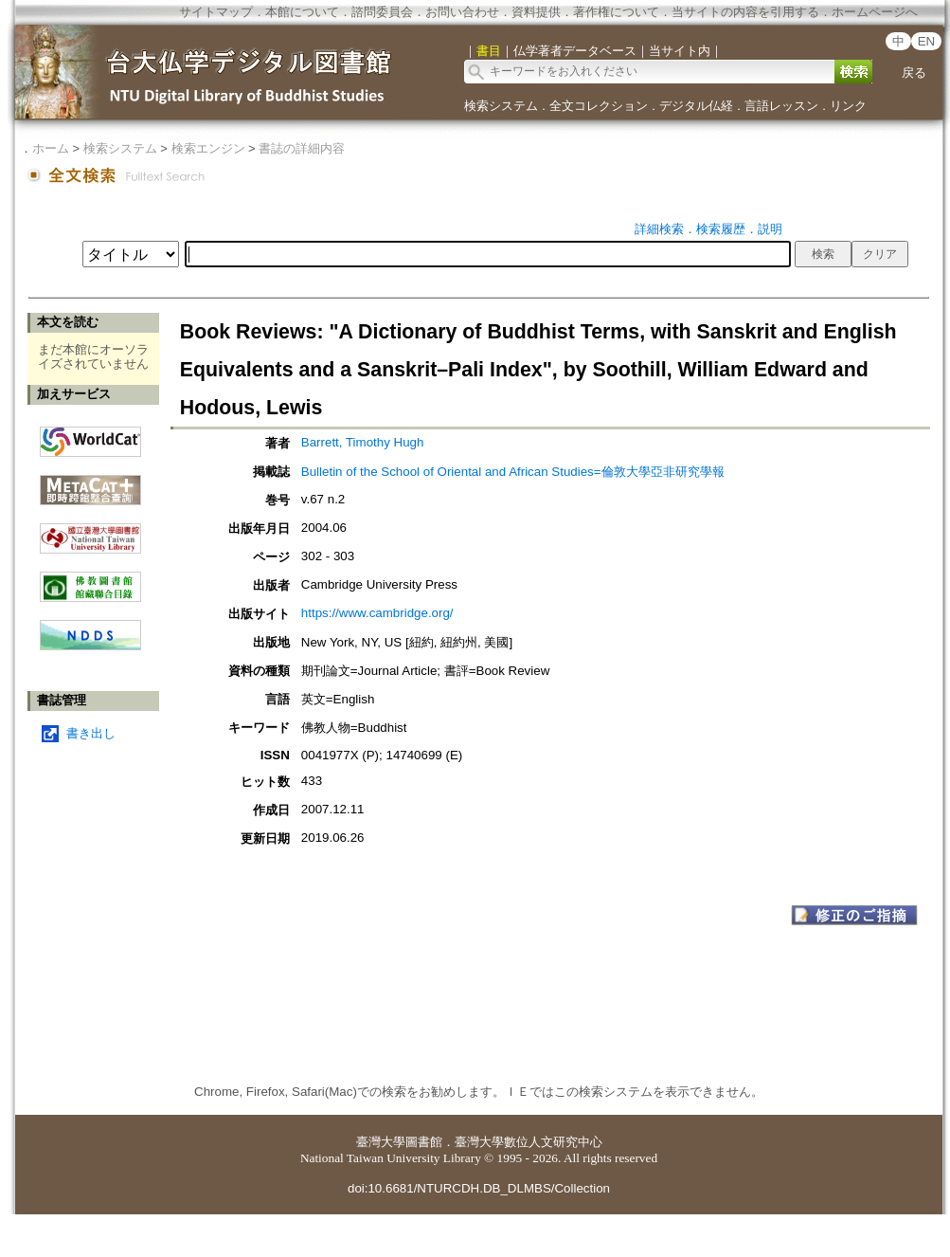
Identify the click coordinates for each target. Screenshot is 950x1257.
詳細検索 (659, 229)
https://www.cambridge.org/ (377, 613)
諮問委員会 (382, 12)
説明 (770, 229)
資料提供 (536, 12)
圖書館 (423, 1142)
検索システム (501, 106)
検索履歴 (720, 229)
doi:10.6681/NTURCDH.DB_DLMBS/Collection (479, 1188)
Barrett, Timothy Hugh (362, 442)
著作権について (616, 12)
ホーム (50, 148)
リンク (848, 106)
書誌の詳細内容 (302, 148)
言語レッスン (781, 106)
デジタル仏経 (696, 106)
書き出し (91, 733)
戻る (914, 72)
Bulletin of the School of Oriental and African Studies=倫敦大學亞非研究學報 (513, 472)
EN (927, 41)
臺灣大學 (380, 1142)
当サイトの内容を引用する (745, 12)
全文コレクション (598, 106)
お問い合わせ (462, 12)
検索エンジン (208, 148)
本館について (302, 12)
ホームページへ (875, 12)
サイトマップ (216, 12)
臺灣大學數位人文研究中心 (528, 1142)
